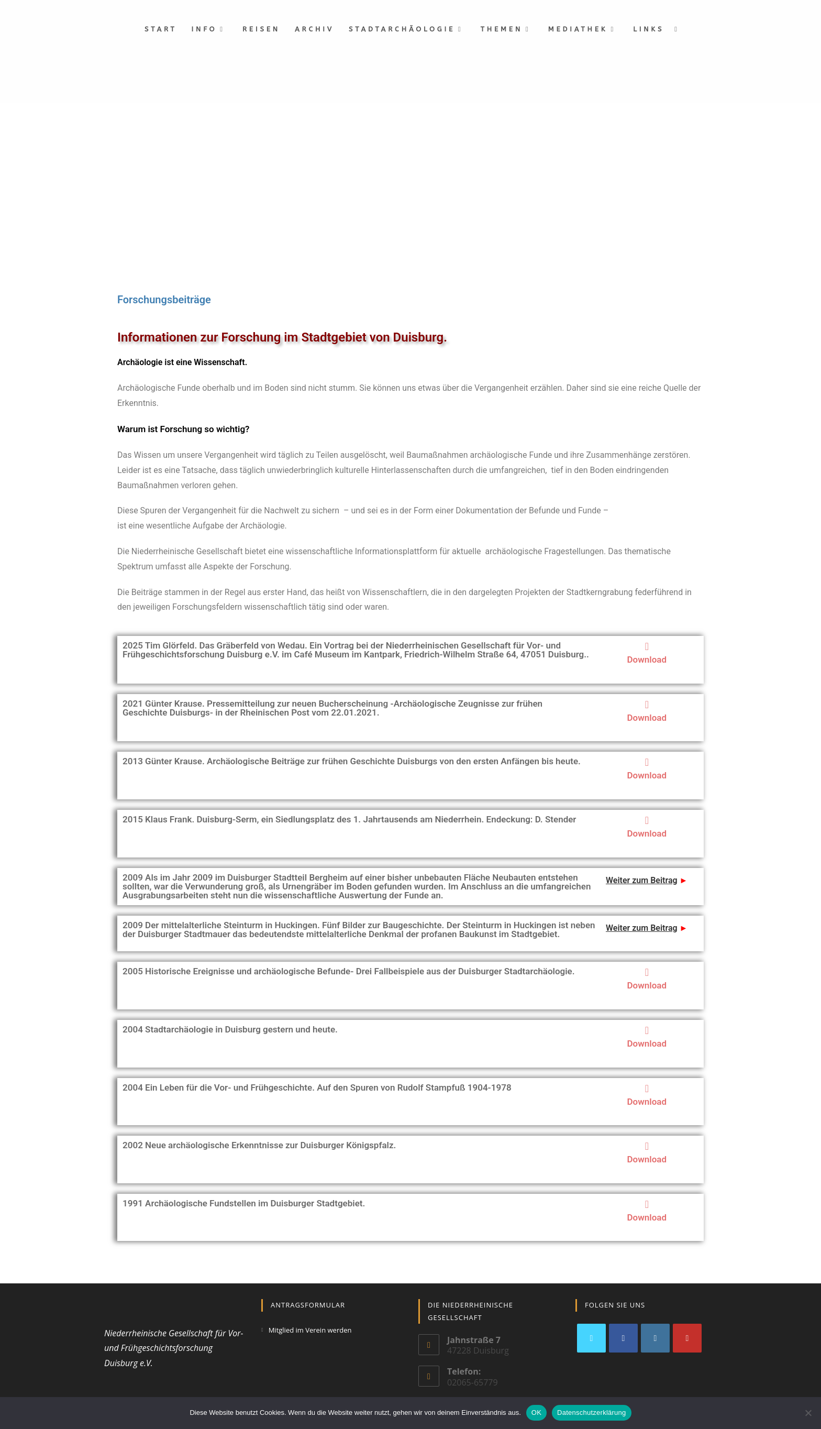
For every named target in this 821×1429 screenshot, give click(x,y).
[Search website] (675, 29)
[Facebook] (623, 1338)
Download (647, 659)
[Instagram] (655, 1338)
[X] (591, 1338)
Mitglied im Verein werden (310, 1330)
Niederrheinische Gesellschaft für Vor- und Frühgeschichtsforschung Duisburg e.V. (173, 1348)
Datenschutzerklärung (591, 1412)
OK (536, 1412)
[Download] (646, 646)
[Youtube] (687, 1338)
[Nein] (808, 1413)
